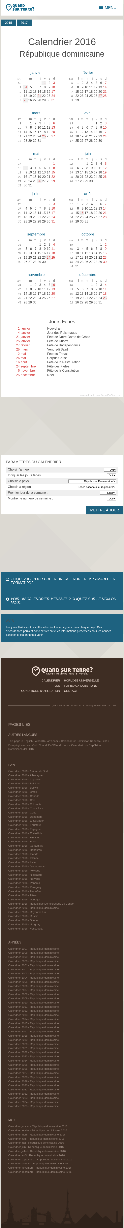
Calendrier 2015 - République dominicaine (33, 1023)
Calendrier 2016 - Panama (24, 882)
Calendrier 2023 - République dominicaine (33, 1056)
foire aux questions (80, 685)
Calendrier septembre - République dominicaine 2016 (40, 1159)
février (87, 72)
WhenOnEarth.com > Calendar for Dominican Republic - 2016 (72, 741)
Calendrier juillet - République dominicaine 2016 (37, 1151)
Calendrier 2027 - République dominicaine (33, 1072)
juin (88, 153)
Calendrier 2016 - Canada (23, 796)
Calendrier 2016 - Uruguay (24, 924)
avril (87, 113)
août (87, 194)
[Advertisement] (62, 426)
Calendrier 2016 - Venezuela (25, 928)
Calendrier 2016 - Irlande (23, 854)
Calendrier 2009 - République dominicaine (33, 998)
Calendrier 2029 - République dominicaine (33, 1081)
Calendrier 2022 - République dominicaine (33, 1052)
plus (56, 685)
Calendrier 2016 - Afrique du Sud (28, 771)
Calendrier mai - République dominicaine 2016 (36, 1142)
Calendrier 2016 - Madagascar (26, 866)
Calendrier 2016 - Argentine (24, 779)
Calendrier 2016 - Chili (21, 800)
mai (36, 153)
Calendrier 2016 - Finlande (24, 837)
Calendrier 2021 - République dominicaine (33, 1048)
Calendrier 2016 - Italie (22, 862)
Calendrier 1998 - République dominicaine (33, 952)
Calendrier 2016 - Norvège (24, 878)
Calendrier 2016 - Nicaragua (25, 874)
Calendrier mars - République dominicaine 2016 (37, 1134)
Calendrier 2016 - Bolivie (23, 787)
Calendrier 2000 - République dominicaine (33, 961)
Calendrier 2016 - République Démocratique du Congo (41, 903)
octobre (87, 234)
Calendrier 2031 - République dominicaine (33, 1089)
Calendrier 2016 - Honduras (25, 849)
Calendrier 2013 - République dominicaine (33, 1014)
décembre (87, 275)
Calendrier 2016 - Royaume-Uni (27, 912)
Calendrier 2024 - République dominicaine (33, 1060)
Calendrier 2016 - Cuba (22, 812)
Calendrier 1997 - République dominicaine (33, 948)
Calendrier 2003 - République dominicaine (33, 973)
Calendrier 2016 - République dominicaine (33, 907)
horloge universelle (81, 680)
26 (39, 181)
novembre (36, 275)
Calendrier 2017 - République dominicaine (33, 1031)
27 (100, 95)
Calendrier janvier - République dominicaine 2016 (38, 1126)
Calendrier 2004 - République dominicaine (33, 977)
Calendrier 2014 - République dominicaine (33, 1019)
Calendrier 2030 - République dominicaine (33, 1085)
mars (36, 113)
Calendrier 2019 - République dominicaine (33, 1039)
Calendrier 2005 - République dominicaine (33, 981)
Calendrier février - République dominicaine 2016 (37, 1130)
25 (25, 100)
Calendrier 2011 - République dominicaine (33, 1006)
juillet (36, 194)
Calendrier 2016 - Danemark (25, 816)
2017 (24, 23)
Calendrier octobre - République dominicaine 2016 (38, 1163)
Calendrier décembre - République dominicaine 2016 (40, 1171)
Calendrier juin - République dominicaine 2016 (36, 1146)
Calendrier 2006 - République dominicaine (33, 986)
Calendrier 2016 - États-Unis (25, 833)
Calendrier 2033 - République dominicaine (33, 1097)
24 (48, 257)
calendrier (51, 680)
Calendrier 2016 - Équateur (24, 824)
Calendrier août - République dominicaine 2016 (36, 1155)
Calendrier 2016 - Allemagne (25, 775)
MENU (107, 7)
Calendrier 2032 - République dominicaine (33, 1093)
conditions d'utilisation (40, 690)
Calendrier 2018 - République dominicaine (33, 1035)
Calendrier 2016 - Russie (23, 916)
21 (39, 95)
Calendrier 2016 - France (23, 841)
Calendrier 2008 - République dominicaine (33, 994)
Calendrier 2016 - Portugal (24, 899)
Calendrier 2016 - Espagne (24, 829)
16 (81, 213)
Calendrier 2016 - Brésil (22, 791)
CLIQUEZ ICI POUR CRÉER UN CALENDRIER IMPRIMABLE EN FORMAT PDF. (63, 581)
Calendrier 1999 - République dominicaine (33, 956)
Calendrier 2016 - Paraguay (25, 887)
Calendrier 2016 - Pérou (22, 895)
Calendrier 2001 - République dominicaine (33, 965)
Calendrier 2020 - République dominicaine (33, 1044)
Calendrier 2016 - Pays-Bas (25, 891)
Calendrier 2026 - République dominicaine (33, 1068)
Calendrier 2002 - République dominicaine (33, 969)
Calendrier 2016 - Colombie (24, 804)
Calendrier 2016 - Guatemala (25, 845)
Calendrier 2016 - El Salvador (26, 820)
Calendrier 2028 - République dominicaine (33, 1077)
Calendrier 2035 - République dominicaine (33, 1106)
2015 (8, 23)
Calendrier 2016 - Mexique (24, 870)
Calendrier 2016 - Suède (23, 920)
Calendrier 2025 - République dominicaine (33, 1064)
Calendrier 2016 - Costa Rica (25, 808)
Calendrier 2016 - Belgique (24, 783)
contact (71, 690)
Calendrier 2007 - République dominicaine (33, 990)
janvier (36, 72)
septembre (36, 234)
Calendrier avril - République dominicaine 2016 (36, 1138)
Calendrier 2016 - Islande (23, 858)
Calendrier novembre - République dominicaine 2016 (40, 1167)
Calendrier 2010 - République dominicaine (33, 1002)
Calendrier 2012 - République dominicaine (33, 1010)
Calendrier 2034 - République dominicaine (33, 1102)
